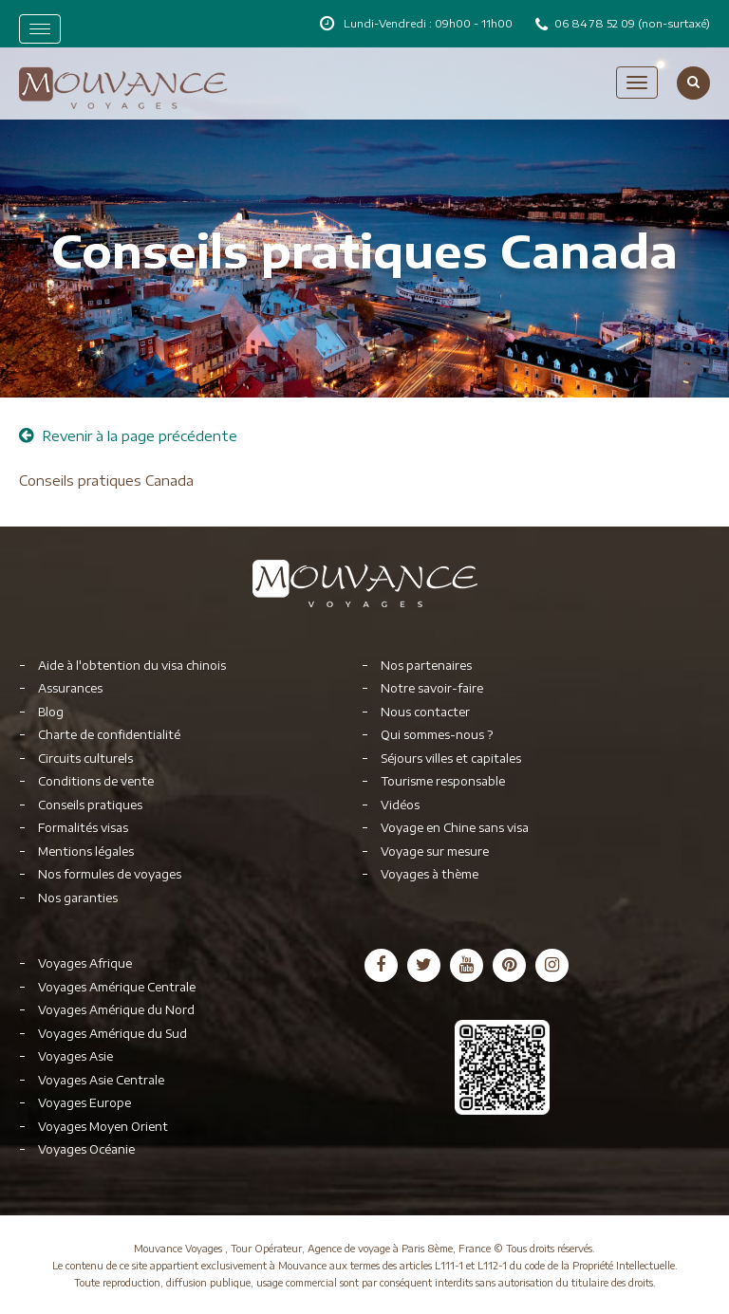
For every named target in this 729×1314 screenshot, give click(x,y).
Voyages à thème (429, 874)
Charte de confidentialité (109, 735)
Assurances (70, 688)
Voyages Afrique (85, 963)
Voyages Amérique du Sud (112, 1034)
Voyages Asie (75, 1056)
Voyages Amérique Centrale (117, 987)
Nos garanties (78, 898)
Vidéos (400, 805)
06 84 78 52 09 (596, 23)
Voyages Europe (84, 1103)
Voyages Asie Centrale (101, 1080)
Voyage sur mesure (435, 851)
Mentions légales (86, 851)
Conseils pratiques (90, 805)
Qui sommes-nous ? (437, 735)
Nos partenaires (426, 665)
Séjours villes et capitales (451, 758)
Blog (51, 712)
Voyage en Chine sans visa (455, 828)
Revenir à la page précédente (128, 436)
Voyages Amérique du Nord (116, 1010)
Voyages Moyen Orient (103, 1127)
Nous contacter (425, 712)
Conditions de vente (96, 781)
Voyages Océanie (86, 1149)
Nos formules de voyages (109, 874)
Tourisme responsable (443, 781)
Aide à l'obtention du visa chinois (132, 665)
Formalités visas (83, 828)
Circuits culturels (85, 758)
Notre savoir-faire (432, 688)
